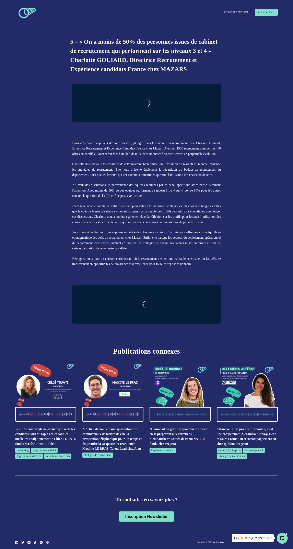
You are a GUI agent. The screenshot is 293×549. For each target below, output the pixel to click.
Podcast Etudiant (236, 12)
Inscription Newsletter (146, 516)
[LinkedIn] (16, 542)
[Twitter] (22, 542)
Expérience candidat (44, 450)
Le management (254, 450)
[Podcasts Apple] (47, 542)
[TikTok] (35, 542)
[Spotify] (41, 542)
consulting (23, 450)
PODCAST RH (266, 12)
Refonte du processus (57, 456)
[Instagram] (29, 542)
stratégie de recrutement (97, 455)
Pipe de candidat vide (29, 456)
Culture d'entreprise (229, 450)
